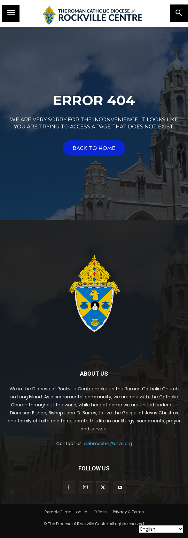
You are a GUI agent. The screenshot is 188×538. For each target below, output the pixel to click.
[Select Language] (161, 529)
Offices (100, 512)
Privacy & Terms (128, 512)
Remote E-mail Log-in (65, 512)
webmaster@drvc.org (108, 443)
